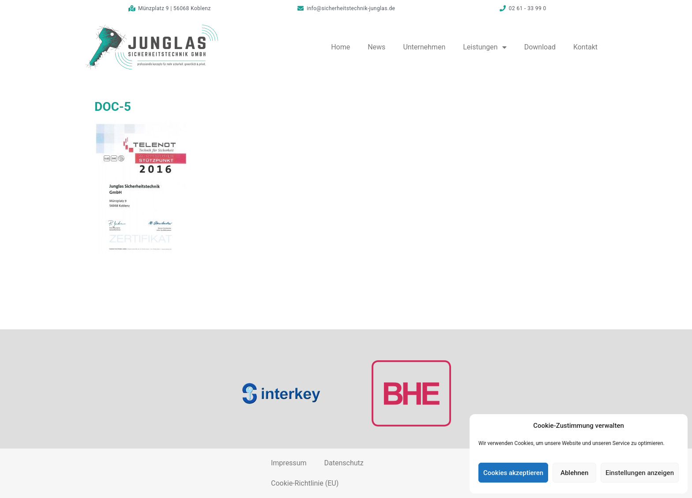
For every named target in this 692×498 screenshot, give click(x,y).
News (376, 47)
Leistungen (484, 47)
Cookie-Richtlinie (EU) (304, 483)
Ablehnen (574, 473)
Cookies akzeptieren (513, 473)
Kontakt (585, 47)
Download (540, 47)
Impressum (289, 463)
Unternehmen (424, 47)
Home (340, 47)
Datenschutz (343, 463)
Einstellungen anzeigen (640, 473)
